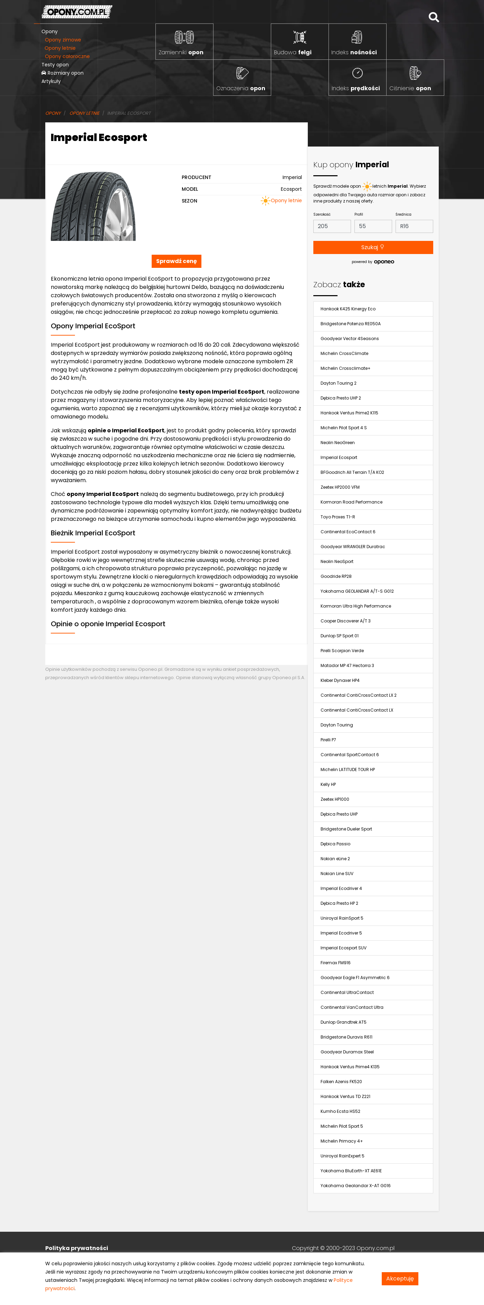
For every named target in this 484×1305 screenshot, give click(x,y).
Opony (49, 31)
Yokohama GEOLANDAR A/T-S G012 (357, 591)
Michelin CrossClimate (344, 353)
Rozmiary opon (62, 72)
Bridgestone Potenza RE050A (351, 324)
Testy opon (55, 64)
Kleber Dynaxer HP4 (340, 680)
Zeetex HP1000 (335, 799)
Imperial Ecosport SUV (344, 948)
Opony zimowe (63, 39)
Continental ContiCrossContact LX (357, 710)
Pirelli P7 (328, 740)
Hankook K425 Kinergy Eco (348, 309)
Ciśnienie (410, 88)
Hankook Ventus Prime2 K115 (349, 413)
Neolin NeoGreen (338, 442)
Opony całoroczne (67, 56)
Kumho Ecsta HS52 (340, 1111)
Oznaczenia (240, 88)
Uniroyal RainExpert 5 (342, 1156)
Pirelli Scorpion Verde (342, 651)
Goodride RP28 (336, 576)
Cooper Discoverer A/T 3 (346, 621)
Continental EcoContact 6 (348, 532)
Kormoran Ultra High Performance (356, 606)
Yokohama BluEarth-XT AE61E (351, 1171)
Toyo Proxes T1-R (338, 517)
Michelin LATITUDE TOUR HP (348, 769)
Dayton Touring (337, 725)
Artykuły (51, 81)
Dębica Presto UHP (339, 814)
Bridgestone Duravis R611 (346, 1037)
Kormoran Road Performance (351, 502)
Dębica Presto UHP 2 (341, 398)
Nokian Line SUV (337, 873)
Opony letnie (60, 48)
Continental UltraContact (347, 992)
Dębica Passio (335, 844)
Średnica (403, 214)
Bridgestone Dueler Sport (346, 829)
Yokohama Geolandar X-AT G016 (356, 1186)
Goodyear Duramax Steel (347, 1052)
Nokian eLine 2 (335, 859)
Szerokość (322, 214)
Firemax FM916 (336, 963)
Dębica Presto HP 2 (339, 903)
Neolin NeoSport (337, 561)
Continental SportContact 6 (350, 755)
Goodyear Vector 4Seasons (350, 338)
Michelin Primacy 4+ (342, 1141)
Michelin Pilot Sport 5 (342, 1126)
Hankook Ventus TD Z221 (345, 1096)
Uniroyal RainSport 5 (342, 918)
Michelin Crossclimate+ (346, 368)
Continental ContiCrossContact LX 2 (359, 695)
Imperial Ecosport (339, 457)
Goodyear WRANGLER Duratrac (353, 547)
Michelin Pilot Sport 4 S (344, 428)
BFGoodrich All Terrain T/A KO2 (352, 472)
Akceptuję (400, 1279)
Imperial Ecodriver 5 (341, 933)
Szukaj (373, 247)
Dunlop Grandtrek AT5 (344, 1022)
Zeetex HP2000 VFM (340, 487)
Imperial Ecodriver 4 (341, 888)
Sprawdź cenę (176, 261)
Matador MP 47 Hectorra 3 (347, 665)
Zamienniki (181, 52)
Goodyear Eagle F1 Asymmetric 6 (355, 977)
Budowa (293, 52)
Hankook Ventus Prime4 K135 (350, 1067)
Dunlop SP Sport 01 (340, 636)
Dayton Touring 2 (339, 383)
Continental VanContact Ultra (352, 1007)
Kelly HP (328, 784)
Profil (358, 214)
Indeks (354, 52)
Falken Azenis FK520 (341, 1082)
